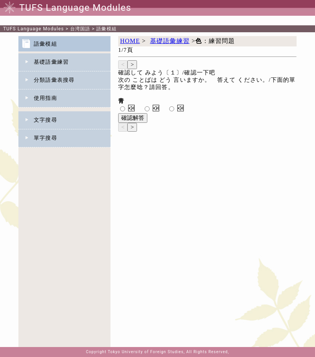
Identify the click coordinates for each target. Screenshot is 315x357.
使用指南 (45, 98)
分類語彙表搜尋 (54, 80)
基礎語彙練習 (51, 62)
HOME (130, 41)
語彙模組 (106, 28)
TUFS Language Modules (33, 28)
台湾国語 (80, 28)
